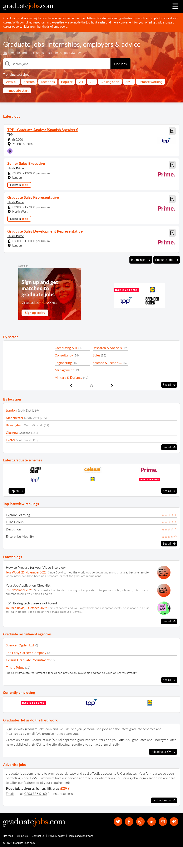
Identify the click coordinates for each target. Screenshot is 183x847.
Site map (8, 835)
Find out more (164, 800)
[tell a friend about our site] (163, 821)
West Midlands (33, 425)
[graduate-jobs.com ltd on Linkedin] (151, 821)
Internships (140, 260)
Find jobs (120, 64)
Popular (67, 82)
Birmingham (14, 425)
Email (10, 793)
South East (24, 410)
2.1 (81, 82)
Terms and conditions (81, 835)
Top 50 (17, 491)
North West (31, 418)
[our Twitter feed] (118, 821)
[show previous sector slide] (71, 385)
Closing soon (109, 82)
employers (98, 44)
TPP (10, 134)
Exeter (10, 440)
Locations (48, 82)
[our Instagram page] (140, 821)
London (11, 410)
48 (5, 52)
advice (131, 44)
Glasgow (12, 432)
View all (11, 82)
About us (22, 835)
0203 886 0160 (35, 793)
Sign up (11, 729)
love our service (66, 778)
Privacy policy (56, 835)
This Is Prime (15, 168)
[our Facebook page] (129, 821)
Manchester (14, 418)
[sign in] (174, 821)
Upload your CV (162, 752)
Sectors (29, 82)
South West (23, 440)
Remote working (150, 82)
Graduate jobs (23, 44)
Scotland (24, 432)
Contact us (38, 835)
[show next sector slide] (112, 385)
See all (169, 385)
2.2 (92, 82)
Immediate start (17, 90)
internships (63, 44)
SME (128, 82)
